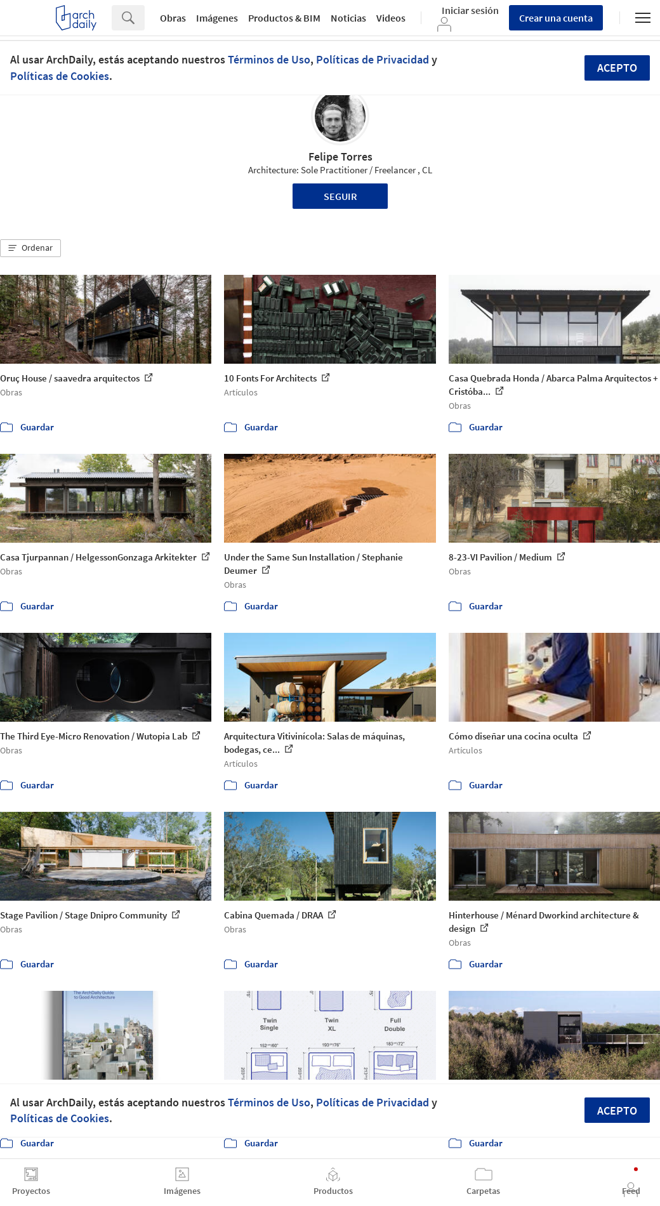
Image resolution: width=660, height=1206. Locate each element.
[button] (30, 248)
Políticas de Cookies (59, 76)
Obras (173, 18)
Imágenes (217, 18)
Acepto (617, 67)
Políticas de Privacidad (372, 59)
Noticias (348, 18)
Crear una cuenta (556, 17)
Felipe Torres (340, 156)
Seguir (340, 196)
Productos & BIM (284, 18)
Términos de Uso (269, 59)
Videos (391, 18)
